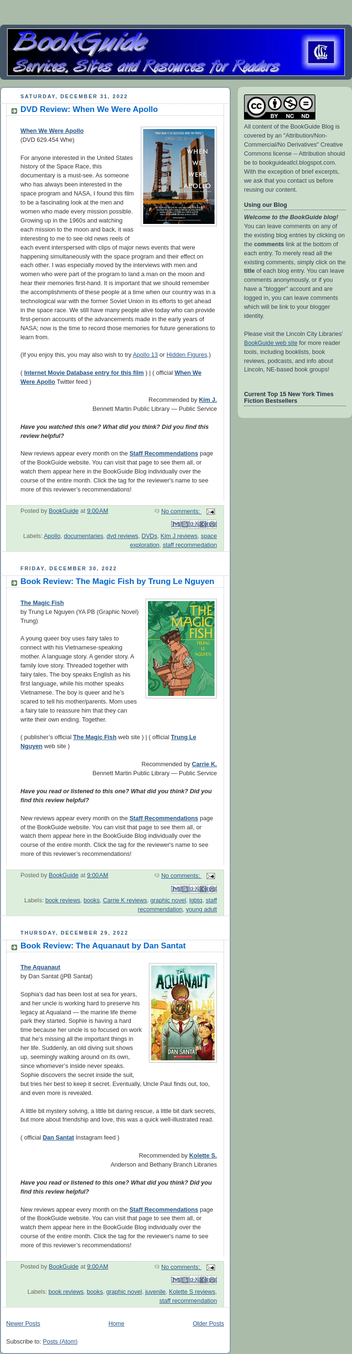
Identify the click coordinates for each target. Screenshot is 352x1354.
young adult (201, 909)
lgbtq (195, 900)
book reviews (62, 900)
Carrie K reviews (125, 900)
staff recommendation (188, 1301)
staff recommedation (190, 545)
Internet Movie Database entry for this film (84, 373)
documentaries (83, 536)
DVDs (149, 536)
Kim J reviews (179, 536)
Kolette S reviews (192, 1292)
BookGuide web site (270, 343)
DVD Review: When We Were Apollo (89, 109)
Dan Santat (58, 1137)
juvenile (155, 1292)
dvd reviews (122, 536)
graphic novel (168, 900)
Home (116, 1323)
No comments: (181, 511)
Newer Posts (23, 1323)
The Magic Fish (42, 603)
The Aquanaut (40, 967)
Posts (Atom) (60, 1341)
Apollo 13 (145, 355)
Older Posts (208, 1323)
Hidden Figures (186, 355)
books (92, 900)
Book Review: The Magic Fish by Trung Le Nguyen (117, 581)
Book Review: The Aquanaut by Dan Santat (103, 945)
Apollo (52, 536)
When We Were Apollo (52, 131)
